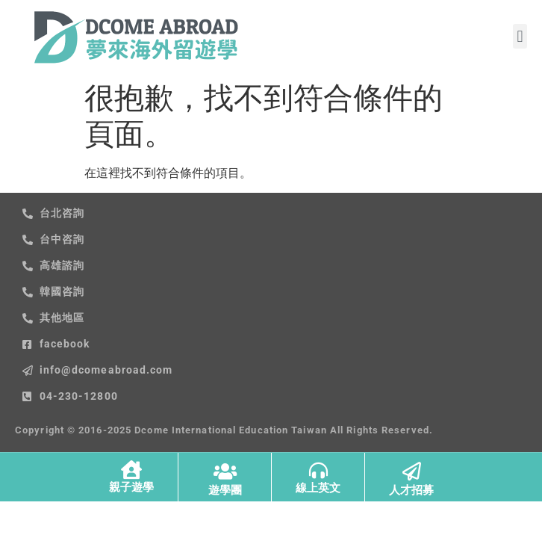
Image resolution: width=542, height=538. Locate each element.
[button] (520, 36)
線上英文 (318, 488)
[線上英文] (318, 470)
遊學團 (225, 490)
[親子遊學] (131, 469)
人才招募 (411, 490)
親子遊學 (131, 487)
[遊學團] (225, 471)
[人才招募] (411, 471)
